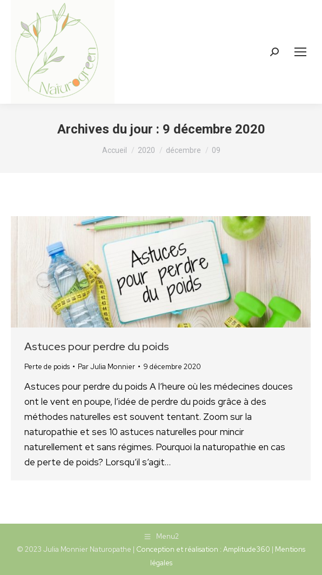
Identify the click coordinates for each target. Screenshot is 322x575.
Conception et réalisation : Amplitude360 (203, 549)
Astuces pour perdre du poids (96, 346)
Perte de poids (47, 366)
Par (106, 366)
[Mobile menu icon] (300, 52)
